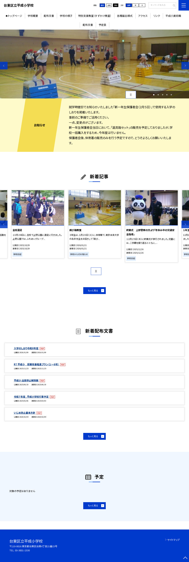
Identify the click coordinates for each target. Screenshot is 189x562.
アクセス (143, 16)
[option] (94, 64)
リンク (156, 16)
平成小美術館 (173, 16)
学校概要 (33, 16)
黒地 (115, 5)
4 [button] (167, 94)
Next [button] (185, 65)
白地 (109, 5)
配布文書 (49, 16)
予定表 (102, 25)
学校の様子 (66, 16)
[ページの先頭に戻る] (185, 558)
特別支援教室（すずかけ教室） (94, 16)
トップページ (15, 16)
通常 (102, 5)
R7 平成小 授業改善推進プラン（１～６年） (36, 364)
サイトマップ (173, 539)
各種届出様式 (125, 16)
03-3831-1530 (22, 550)
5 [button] (171, 94)
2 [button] (158, 94)
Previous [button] (4, 65)
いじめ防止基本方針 (25, 412)
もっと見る (93, 290)
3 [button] (162, 94)
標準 (128, 5)
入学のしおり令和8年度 (26, 348)
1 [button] (153, 94)
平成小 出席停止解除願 (26, 380)
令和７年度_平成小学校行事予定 (31, 396)
